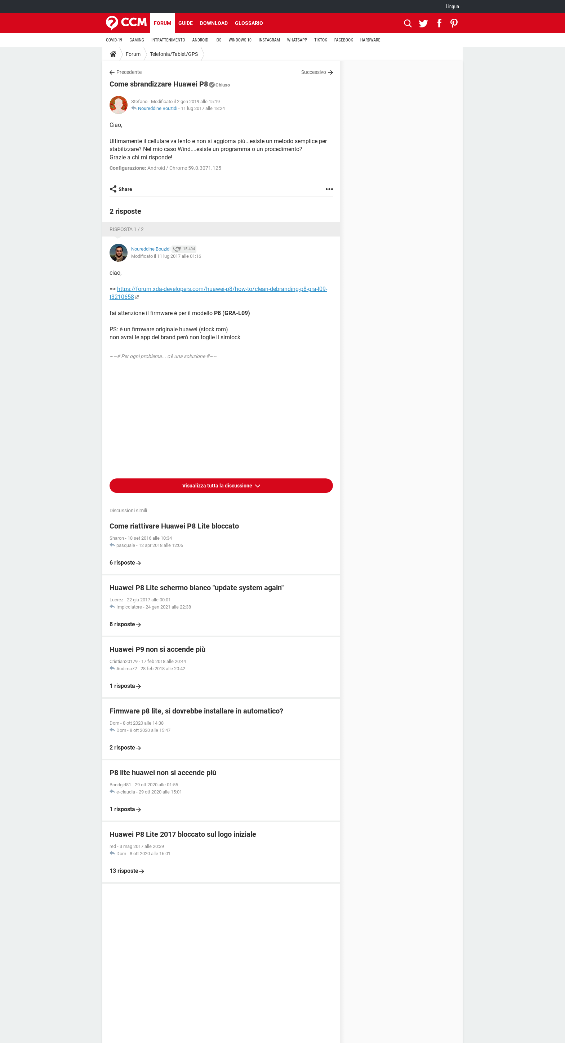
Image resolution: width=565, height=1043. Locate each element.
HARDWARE (370, 40)
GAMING (136, 40)
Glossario (249, 23)
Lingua (452, 6)
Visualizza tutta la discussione (217, 486)
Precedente (129, 72)
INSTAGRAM (269, 40)
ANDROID (200, 40)
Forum (162, 23)
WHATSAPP (297, 40)
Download (214, 23)
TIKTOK (320, 40)
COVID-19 (114, 40)
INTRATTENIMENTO (168, 40)
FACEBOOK (343, 40)
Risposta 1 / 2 (127, 229)
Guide (185, 23)
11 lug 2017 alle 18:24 (203, 108)
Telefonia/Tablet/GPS (174, 54)
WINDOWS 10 (240, 40)
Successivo (313, 72)
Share (125, 189)
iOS (218, 40)
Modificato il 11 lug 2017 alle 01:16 (166, 256)
